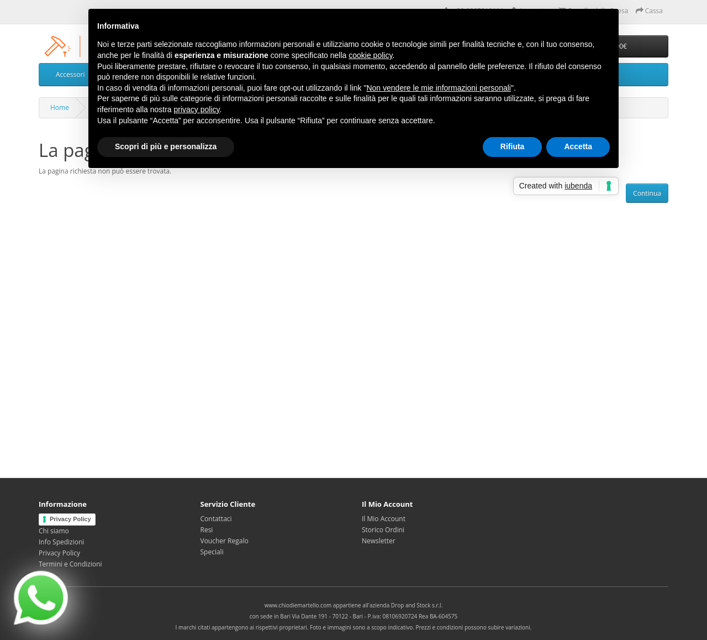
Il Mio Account (383, 518)
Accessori (70, 74)
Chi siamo (54, 531)
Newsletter (378, 540)
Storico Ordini (383, 529)
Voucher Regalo (225, 540)
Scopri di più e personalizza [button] (166, 146)
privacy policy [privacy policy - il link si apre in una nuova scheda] (197, 109)
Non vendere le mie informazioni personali (438, 87)
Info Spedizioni (61, 542)
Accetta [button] (578, 146)
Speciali (212, 552)
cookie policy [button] (370, 55)
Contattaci (216, 518)
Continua (647, 193)
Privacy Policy (70, 519)
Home (59, 107)
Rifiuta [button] (512, 146)
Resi (207, 529)
